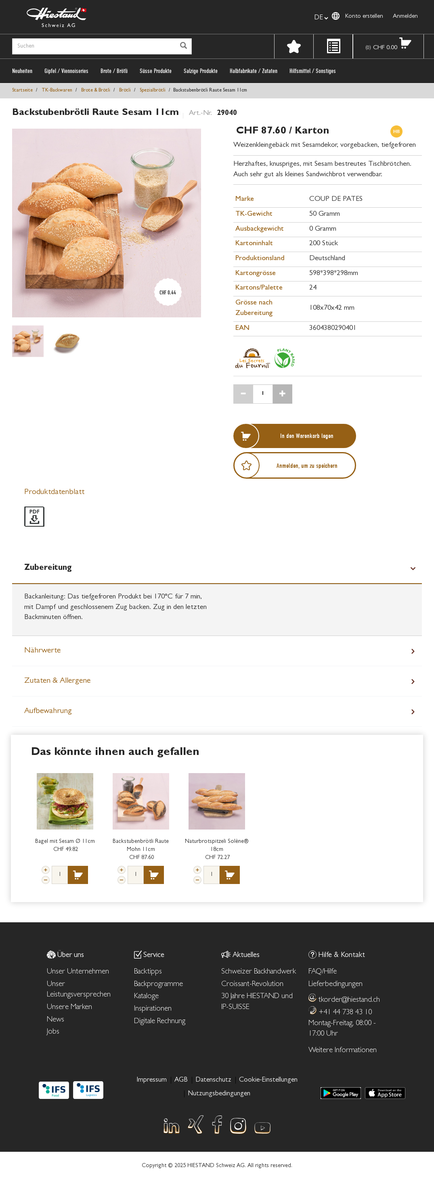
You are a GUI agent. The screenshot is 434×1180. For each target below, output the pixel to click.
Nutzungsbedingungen (219, 1093)
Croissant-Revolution (252, 984)
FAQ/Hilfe (322, 972)
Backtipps (148, 972)
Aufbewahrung (48, 711)
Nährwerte (42, 651)
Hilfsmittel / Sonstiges (312, 71)
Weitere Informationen (342, 1051)
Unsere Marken (69, 1007)
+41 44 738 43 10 (345, 1013)
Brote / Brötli (114, 71)
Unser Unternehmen (78, 972)
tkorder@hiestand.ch (349, 1000)
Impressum (151, 1080)
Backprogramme (158, 984)
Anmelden (405, 17)
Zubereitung (48, 568)
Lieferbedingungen (335, 984)
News (55, 1020)
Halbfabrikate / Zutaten (253, 71)
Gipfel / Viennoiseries (66, 71)
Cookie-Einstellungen (268, 1080)
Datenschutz (213, 1080)
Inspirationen (153, 1009)
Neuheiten (22, 71)
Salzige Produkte (201, 71)
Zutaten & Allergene (57, 681)
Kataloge (146, 997)
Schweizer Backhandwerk (258, 972)
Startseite (22, 90)
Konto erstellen (364, 17)
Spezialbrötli (153, 90)
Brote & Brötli (95, 90)
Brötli (125, 90)
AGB (181, 1080)
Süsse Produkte (156, 71)
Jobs (53, 1032)
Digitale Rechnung (159, 1022)
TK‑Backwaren (57, 90)
